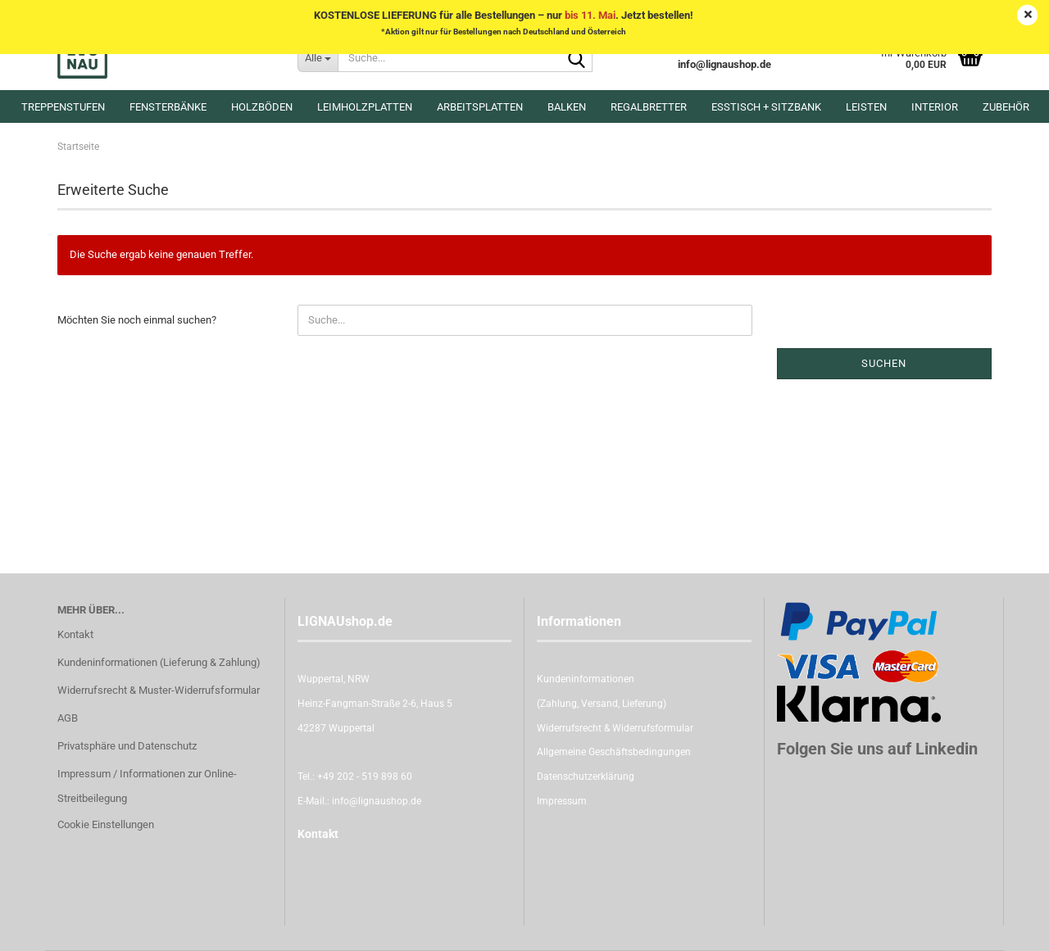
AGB (67, 718)
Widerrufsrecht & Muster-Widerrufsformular (158, 690)
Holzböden (262, 107)
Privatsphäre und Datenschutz (127, 746)
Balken (566, 107)
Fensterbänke (168, 107)
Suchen (883, 363)
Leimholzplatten (364, 107)
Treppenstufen (63, 107)
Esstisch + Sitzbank (766, 107)
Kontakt (75, 634)
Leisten (866, 107)
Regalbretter (649, 107)
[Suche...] (317, 57)
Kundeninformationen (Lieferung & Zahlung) (159, 662)
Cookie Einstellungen (105, 824)
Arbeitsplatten (480, 107)
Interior (934, 107)
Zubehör (1006, 107)
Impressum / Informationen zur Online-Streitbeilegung (147, 786)
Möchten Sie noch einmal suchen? (136, 320)
